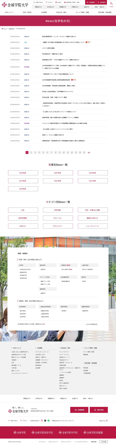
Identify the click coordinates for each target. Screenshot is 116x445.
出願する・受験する (40, 357)
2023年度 (22, 181)
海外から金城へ (63, 388)
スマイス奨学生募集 (48, 48)
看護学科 (43, 293)
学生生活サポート (64, 360)
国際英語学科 (23, 272)
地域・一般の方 (99, 7)
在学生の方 (50, 7)
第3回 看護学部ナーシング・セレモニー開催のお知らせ (59, 36)
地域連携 (85, 370)
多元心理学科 (67, 269)
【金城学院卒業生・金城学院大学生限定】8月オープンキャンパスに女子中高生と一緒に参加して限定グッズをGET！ (73, 104)
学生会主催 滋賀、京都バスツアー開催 (54, 97)
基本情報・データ (16, 365)
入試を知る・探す (40, 354)
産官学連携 (22, 218)
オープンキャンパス (40, 352)
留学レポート (62, 386)
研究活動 (57, 210)
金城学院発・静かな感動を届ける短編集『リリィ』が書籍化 (60, 117)
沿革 (13, 363)
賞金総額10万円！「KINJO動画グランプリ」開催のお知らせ (60, 60)
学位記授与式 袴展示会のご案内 (52, 54)
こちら (43, 324)
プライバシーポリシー (66, 442)
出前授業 (37, 368)
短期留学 (61, 378)
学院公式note (56, 420)
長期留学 (61, 375)
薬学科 (84, 281)
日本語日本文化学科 (25, 269)
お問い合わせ (38, 2)
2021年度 (92, 181)
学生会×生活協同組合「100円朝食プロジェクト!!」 (58, 91)
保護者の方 (62, 7)
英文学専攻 (23, 314)
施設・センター (16, 371)
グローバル (57, 218)
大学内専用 (103, 442)
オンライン (67, 420)
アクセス (49, 2)
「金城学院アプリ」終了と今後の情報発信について (57, 74)
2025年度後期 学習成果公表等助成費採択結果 (56, 80)
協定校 (61, 380)
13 (76, 152)
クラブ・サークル (64, 354)
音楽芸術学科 (23, 278)
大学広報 (14, 368)
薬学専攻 (64, 311)
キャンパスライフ (64, 352)
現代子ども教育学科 (87, 269)
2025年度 (57, 173)
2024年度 (92, 173)
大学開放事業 (86, 373)
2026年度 (22, 173)
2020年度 (22, 189)
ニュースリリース (92, 226)
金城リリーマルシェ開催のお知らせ (53, 135)
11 (68, 152)
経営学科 (43, 269)
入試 (22, 210)
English (58, 2)
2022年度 (57, 181)
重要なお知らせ (92, 218)
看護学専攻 (85, 311)
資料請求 (101, 2)
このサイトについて (53, 442)
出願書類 (90, 2)
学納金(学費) (62, 365)
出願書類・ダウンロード (41, 360)
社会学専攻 (23, 317)
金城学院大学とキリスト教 (19, 354)
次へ (89, 152)
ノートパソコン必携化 (65, 372)
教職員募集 (94, 442)
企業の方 (86, 7)
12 (72, 152)
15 (84, 152)
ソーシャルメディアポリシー (81, 442)
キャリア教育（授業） (89, 352)
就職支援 (85, 354)
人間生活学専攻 (45, 317)
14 (80, 152)
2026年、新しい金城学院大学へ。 (20, 352)
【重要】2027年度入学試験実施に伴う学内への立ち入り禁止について (63, 42)
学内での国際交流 (64, 383)
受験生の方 (38, 7)
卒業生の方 (75, 7)
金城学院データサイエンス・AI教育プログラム (69, 369)
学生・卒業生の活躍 (92, 210)
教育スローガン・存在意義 (19, 357)
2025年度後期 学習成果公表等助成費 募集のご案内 (58, 86)
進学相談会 (38, 365)
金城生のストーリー (64, 357)
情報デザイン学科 (45, 284)
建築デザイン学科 (45, 281)
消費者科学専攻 (45, 311)
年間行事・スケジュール (65, 363)
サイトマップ (42, 442)
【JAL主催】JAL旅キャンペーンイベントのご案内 (57, 129)
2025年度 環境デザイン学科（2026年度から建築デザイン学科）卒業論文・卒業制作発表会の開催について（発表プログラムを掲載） (73, 67)
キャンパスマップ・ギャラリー (20, 373)
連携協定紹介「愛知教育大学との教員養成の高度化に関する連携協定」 (64, 141)
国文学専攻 (23, 311)
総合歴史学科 (23, 275)
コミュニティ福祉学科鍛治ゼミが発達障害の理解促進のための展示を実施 (64, 123)
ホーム (5, 28)
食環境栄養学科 (66, 281)
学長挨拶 (14, 360)
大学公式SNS (35, 420)
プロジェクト (57, 226)
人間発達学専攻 (45, 314)
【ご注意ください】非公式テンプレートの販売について (59, 112)
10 (63, 152)
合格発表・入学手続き (41, 363)
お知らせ (22, 226)
